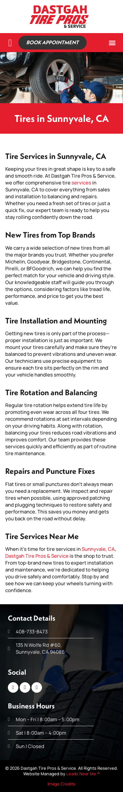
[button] (112, 42)
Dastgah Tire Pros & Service (37, 555)
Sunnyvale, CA (98, 549)
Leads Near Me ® (83, 774)
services (81, 182)
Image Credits (61, 784)
